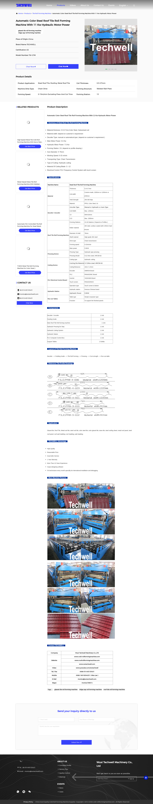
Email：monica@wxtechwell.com (30, 771)
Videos (73, 5)
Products (61, 5)
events (111, 5)
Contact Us (99, 5)
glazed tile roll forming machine (65, 689)
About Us (85, 5)
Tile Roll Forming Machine (41, 13)
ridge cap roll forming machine (90, 689)
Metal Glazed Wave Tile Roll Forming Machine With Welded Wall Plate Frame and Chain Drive (29, 184)
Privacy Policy (28, 802)
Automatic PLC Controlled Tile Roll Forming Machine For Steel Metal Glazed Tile (29, 226)
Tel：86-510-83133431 (26, 767)
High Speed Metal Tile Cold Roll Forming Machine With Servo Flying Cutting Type (29, 142)
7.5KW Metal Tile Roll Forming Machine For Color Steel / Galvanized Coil (28, 268)
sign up (131, 779)
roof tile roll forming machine (114, 689)
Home (49, 5)
